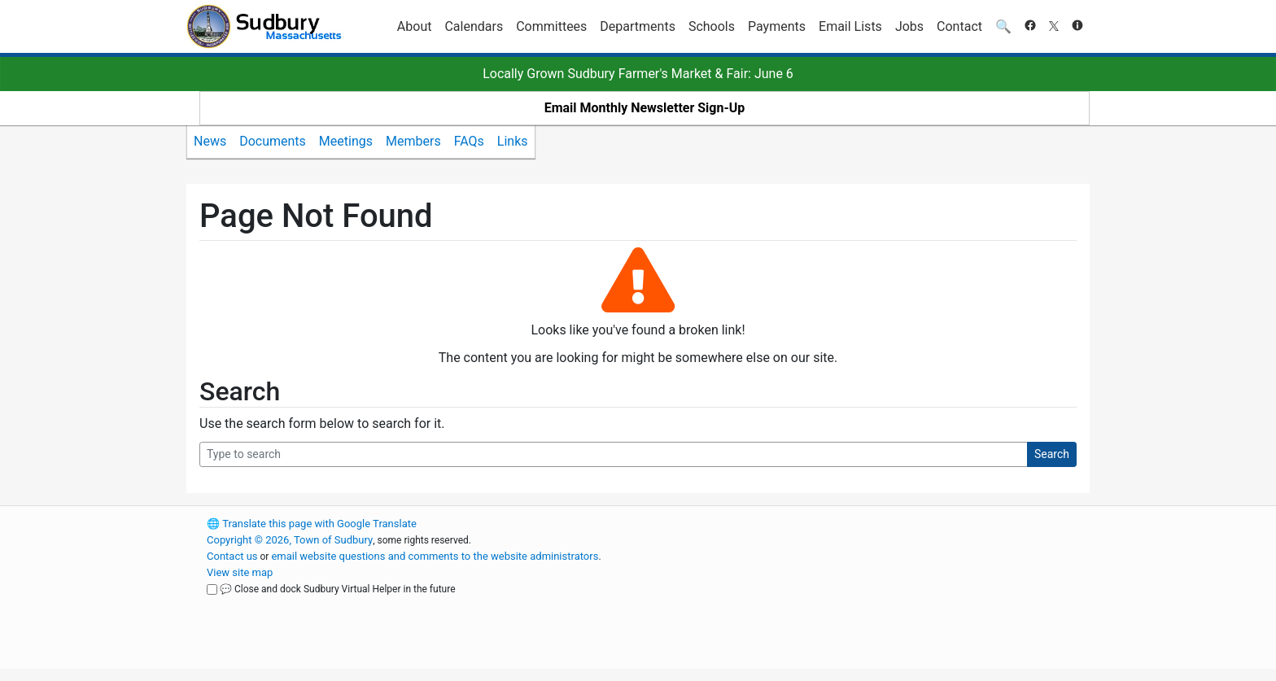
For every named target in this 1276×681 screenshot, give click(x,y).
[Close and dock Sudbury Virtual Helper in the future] (212, 589)
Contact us (232, 556)
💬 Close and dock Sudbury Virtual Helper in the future (338, 589)
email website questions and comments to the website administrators (434, 556)
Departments (637, 26)
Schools (711, 26)
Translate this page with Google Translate (312, 523)
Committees (551, 26)
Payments (777, 26)
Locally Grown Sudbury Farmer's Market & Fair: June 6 (638, 73)
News (210, 141)
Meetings (346, 141)
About (414, 26)
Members (413, 141)
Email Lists (850, 26)
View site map (240, 572)
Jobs (909, 26)
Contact (959, 26)
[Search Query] (613, 454)
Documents (272, 141)
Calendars (473, 26)
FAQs (469, 141)
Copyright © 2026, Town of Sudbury (290, 540)
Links (512, 141)
